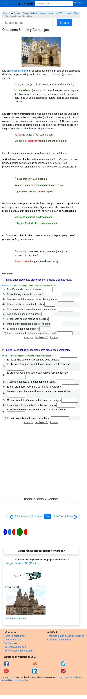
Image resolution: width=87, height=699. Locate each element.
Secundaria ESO (30, 13)
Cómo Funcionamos (15, 635)
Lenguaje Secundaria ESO (51, 13)
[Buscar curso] (54, 3)
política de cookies (20, 680)
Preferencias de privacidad (18, 650)
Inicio (5, 13)
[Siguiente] (65, 516)
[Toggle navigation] (5, 3)
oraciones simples (17, 70)
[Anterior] (25, 516)
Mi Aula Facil (78, 2)
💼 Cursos (15, 13)
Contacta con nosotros (59, 639)
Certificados (10, 643)
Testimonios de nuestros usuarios (65, 635)
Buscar (64, 23)
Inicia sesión (7, 285)
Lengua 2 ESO (72, 13)
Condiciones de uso (65, 677)
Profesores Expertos (15, 647)
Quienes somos (12, 639)
